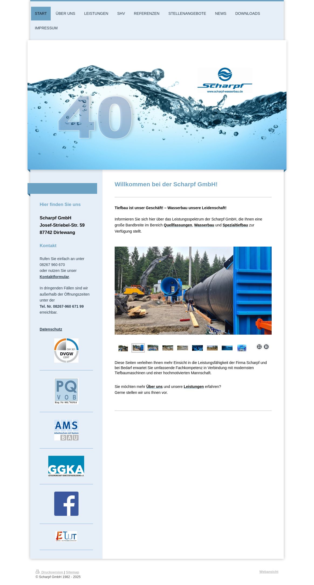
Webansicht (269, 572)
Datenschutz (51, 329)
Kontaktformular (54, 277)
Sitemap (72, 572)
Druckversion (50, 572)
